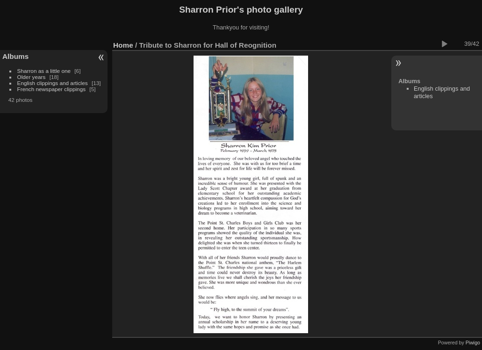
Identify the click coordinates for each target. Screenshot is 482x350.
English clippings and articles (52, 83)
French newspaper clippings (51, 89)
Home (123, 45)
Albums (15, 56)
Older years (31, 77)
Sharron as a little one (44, 71)
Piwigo (473, 342)
